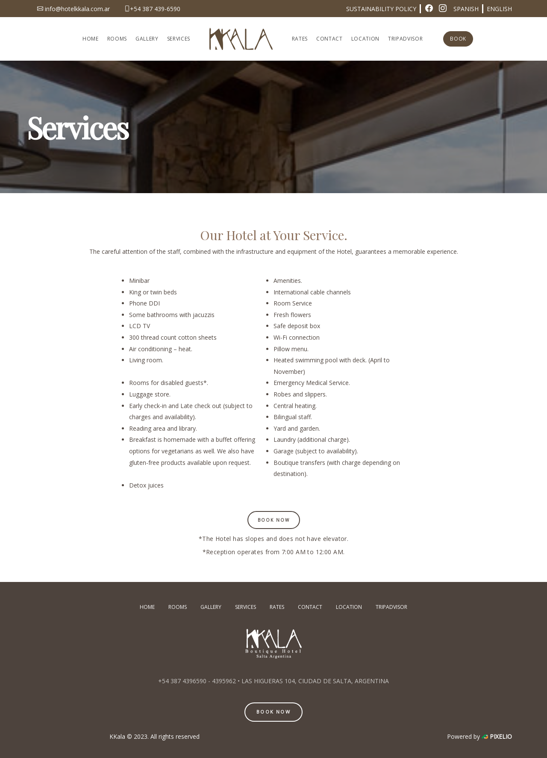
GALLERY (147, 38)
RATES (300, 38)
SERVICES (178, 38)
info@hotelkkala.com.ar (73, 9)
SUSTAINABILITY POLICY (381, 9)
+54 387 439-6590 (152, 9)
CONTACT (329, 38)
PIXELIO (501, 736)
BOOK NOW (273, 711)
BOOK (458, 38)
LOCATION (365, 38)
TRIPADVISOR (405, 38)
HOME (90, 38)
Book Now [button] (274, 520)
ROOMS (117, 38)
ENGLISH (499, 9)
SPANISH (466, 9)
